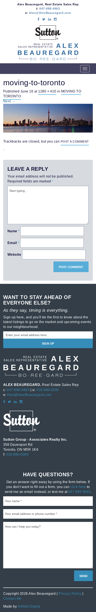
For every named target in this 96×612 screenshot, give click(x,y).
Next (9, 101)
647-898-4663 (49, 8)
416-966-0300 (47, 390)
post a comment (75, 141)
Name (13, 231)
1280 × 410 (47, 91)
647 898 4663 (79, 492)
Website (14, 255)
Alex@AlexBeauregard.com (50, 12)
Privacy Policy (70, 593)
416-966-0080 (17, 454)
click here (78, 487)
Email (13, 243)
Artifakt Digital (29, 606)
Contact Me (12, 598)
